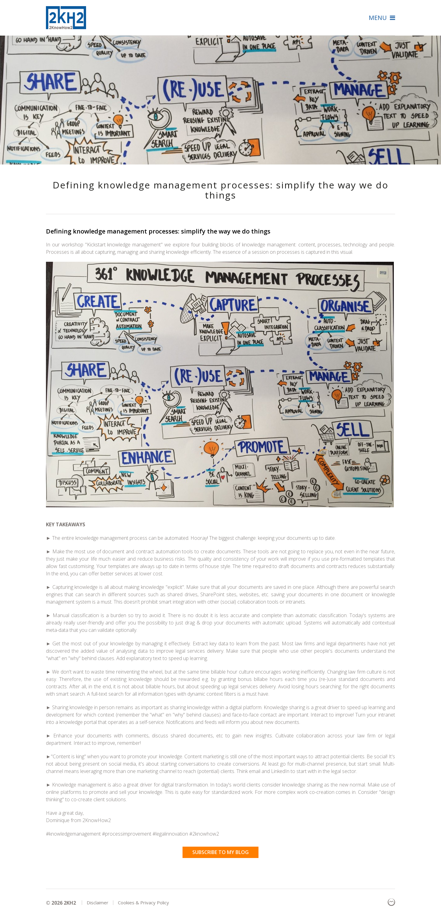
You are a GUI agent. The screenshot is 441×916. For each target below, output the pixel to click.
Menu (382, 17)
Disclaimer (97, 902)
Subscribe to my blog (220, 852)
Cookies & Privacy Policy (143, 902)
